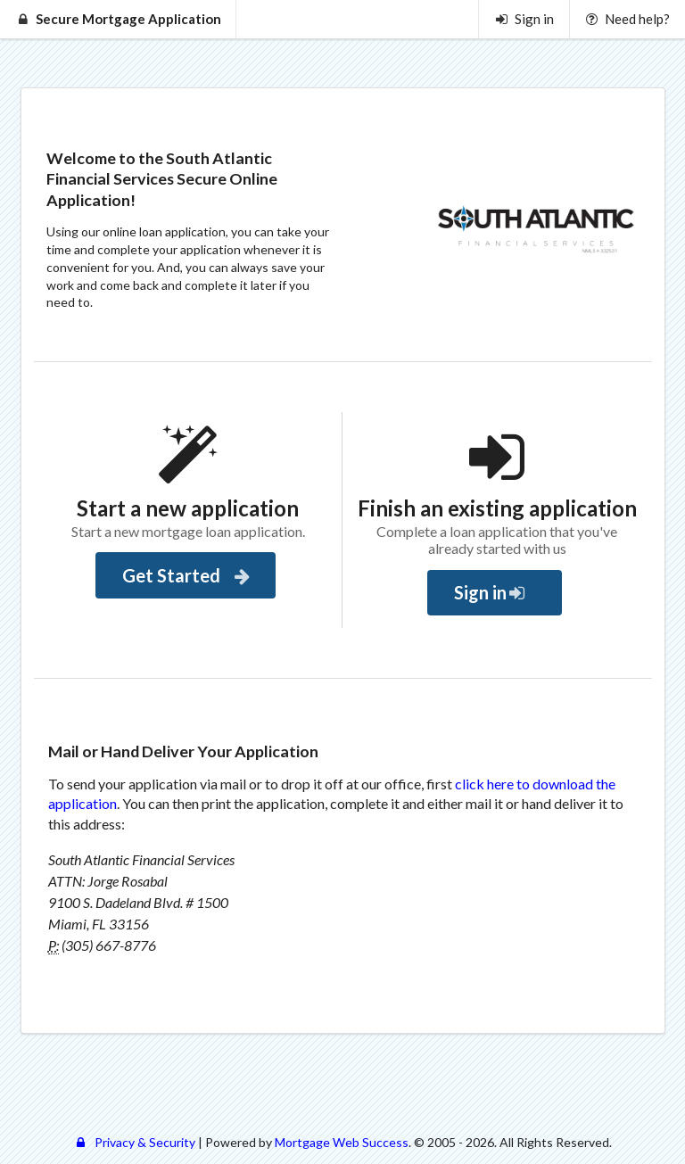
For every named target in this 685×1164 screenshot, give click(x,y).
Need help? (627, 19)
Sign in (524, 19)
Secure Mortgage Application (118, 19)
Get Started (187, 575)
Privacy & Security (133, 1142)
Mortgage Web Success (342, 1142)
